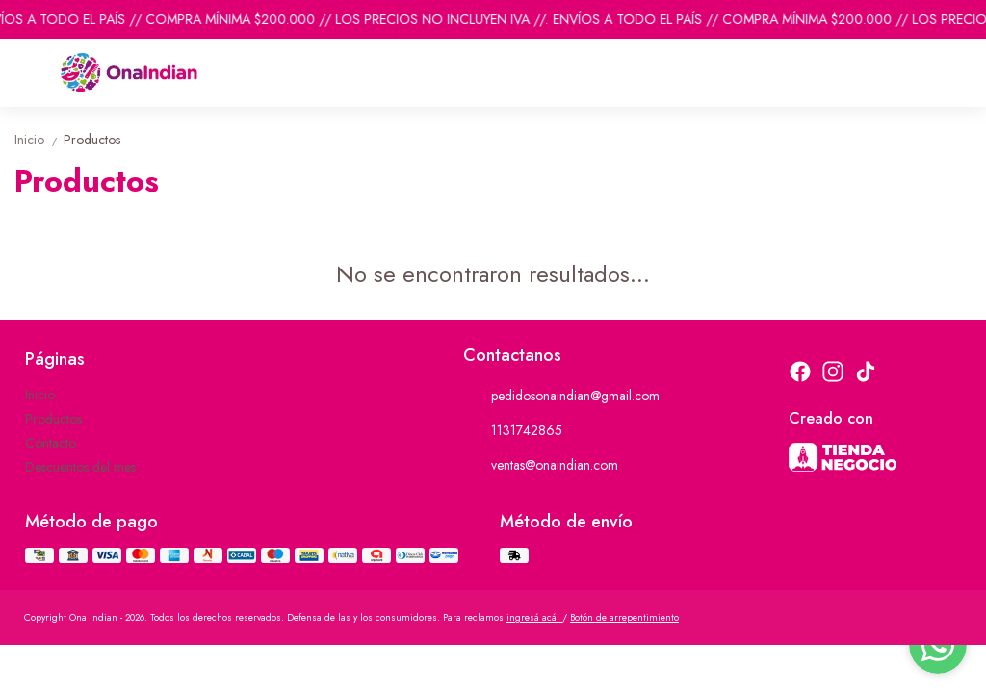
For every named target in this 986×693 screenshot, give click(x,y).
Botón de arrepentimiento (624, 617)
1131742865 (512, 430)
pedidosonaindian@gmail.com (561, 395)
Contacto (50, 442)
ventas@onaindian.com (540, 464)
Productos (92, 139)
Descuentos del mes (80, 466)
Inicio (39, 139)
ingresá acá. (534, 617)
